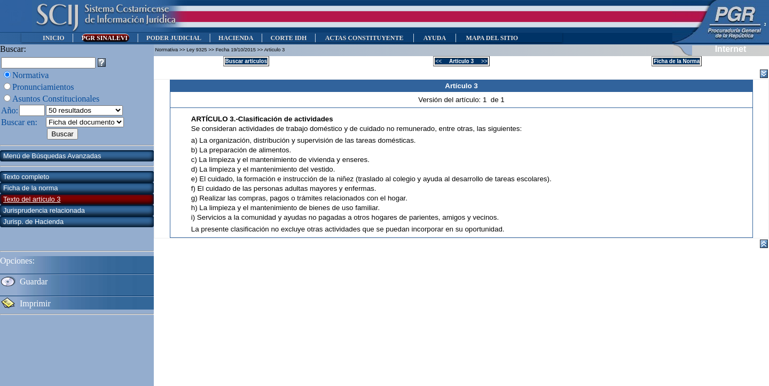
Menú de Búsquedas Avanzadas (52, 156)
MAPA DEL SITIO (492, 38)
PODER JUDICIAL (173, 38)
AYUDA (434, 38)
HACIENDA (235, 38)
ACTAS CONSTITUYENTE (364, 38)
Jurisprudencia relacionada (44, 210)
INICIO (54, 38)
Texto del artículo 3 (31, 199)
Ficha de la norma (30, 188)
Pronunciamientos (43, 86)
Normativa (30, 75)
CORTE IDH (288, 38)
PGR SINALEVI (105, 38)
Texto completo (26, 177)
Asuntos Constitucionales (55, 98)
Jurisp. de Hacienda (33, 222)
